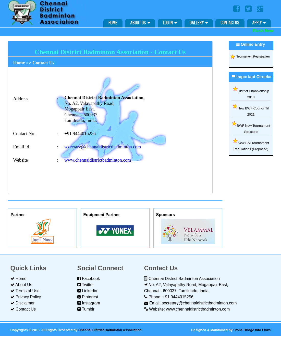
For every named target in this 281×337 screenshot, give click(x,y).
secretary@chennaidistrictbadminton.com (102, 146)
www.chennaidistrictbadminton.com (97, 160)
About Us (140, 23)
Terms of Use (25, 291)
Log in (170, 23)
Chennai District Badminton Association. (110, 330)
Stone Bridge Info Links (252, 330)
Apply (259, 23)
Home (112, 23)
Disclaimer (22, 303)
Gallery (199, 23)
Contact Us (230, 23)
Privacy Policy (25, 297)
